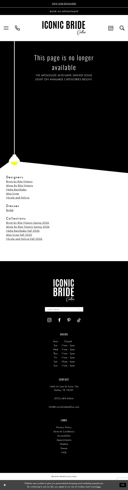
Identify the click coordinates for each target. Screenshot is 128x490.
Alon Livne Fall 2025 (19, 235)
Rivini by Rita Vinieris (19, 181)
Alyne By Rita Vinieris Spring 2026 (28, 227)
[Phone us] (17, 28)
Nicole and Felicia (17, 197)
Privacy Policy (64, 427)
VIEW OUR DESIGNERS (64, 3)
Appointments (64, 439)
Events (64, 448)
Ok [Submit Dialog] (122, 484)
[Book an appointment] (64, 11)
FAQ (64, 452)
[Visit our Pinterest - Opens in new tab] (69, 320)
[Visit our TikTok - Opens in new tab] (79, 320)
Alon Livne (12, 193)
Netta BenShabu (16, 189)
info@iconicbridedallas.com (64, 406)
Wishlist (64, 444)
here (98, 486)
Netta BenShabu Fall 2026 (23, 231)
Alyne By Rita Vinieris (19, 185)
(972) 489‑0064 (64, 398)
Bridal (10, 210)
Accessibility (64, 435)
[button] (6, 28)
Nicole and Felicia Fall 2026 (24, 239)
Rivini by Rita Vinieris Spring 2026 (27, 223)
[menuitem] (6, 28)
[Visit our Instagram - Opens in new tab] (49, 320)
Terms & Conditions (63, 431)
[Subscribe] (79, 309)
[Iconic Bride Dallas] (64, 28)
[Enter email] (64, 309)
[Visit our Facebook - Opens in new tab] (59, 320)
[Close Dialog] (5, 485)
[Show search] (122, 28)
